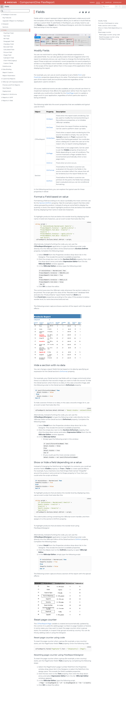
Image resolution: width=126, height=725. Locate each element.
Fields (7, 6)
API (102, 2)
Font (80, 75)
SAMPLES (108, 2)
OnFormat (50, 170)
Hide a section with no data (107, 25)
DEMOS (92, 2)
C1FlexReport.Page (44, 624)
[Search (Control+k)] (112, 6)
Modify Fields (102, 21)
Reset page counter (104, 32)
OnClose (49, 127)
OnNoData (50, 138)
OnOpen (49, 119)
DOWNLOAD (117, 2)
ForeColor (37, 77)
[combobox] (15, 10)
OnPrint (49, 181)
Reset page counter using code (109, 34)
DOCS (98, 2)
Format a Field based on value (108, 23)
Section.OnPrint (45, 203)
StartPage (70, 93)
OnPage (49, 153)
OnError (49, 163)
